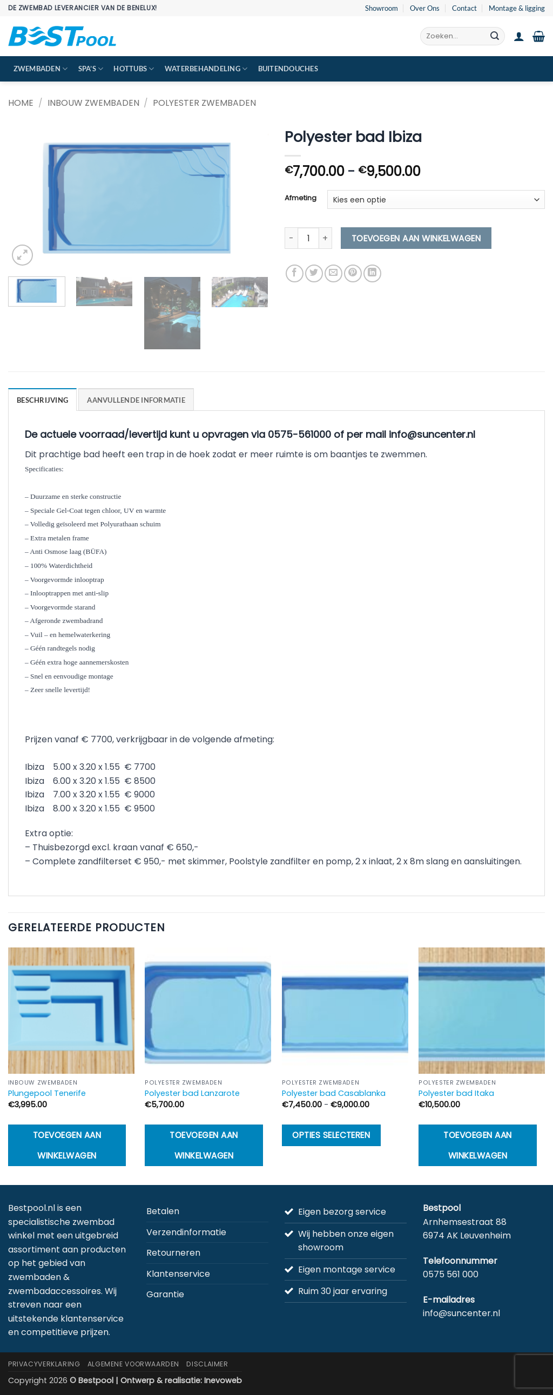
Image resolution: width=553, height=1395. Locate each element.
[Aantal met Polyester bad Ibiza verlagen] (291, 238)
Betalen (162, 1211)
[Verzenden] (494, 36)
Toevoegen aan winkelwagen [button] (67, 1145)
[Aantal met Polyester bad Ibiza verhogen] (325, 238)
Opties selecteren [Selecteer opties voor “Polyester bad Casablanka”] (331, 1135)
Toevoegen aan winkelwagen (416, 238)
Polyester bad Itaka (456, 1093)
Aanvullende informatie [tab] (136, 400)
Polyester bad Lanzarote (192, 1093)
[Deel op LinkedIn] (372, 273)
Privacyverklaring (44, 1364)
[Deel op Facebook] (295, 273)
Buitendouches (288, 68)
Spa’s (91, 69)
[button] (519, 36)
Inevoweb (223, 1380)
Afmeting (300, 198)
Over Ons (425, 8)
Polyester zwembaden (204, 103)
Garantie (165, 1294)
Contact (464, 8)
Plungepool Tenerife (47, 1093)
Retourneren (173, 1253)
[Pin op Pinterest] (353, 273)
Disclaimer (207, 1364)
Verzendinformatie (186, 1232)
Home (20, 103)
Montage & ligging (517, 8)
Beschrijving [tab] (42, 400)
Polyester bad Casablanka (334, 1093)
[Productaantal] (308, 238)
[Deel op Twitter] (314, 273)
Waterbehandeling (206, 69)
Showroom (381, 8)
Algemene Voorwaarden (133, 1364)
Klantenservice (178, 1274)
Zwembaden (41, 69)
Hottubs (133, 69)
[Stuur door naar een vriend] (333, 273)
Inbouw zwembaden (93, 103)
